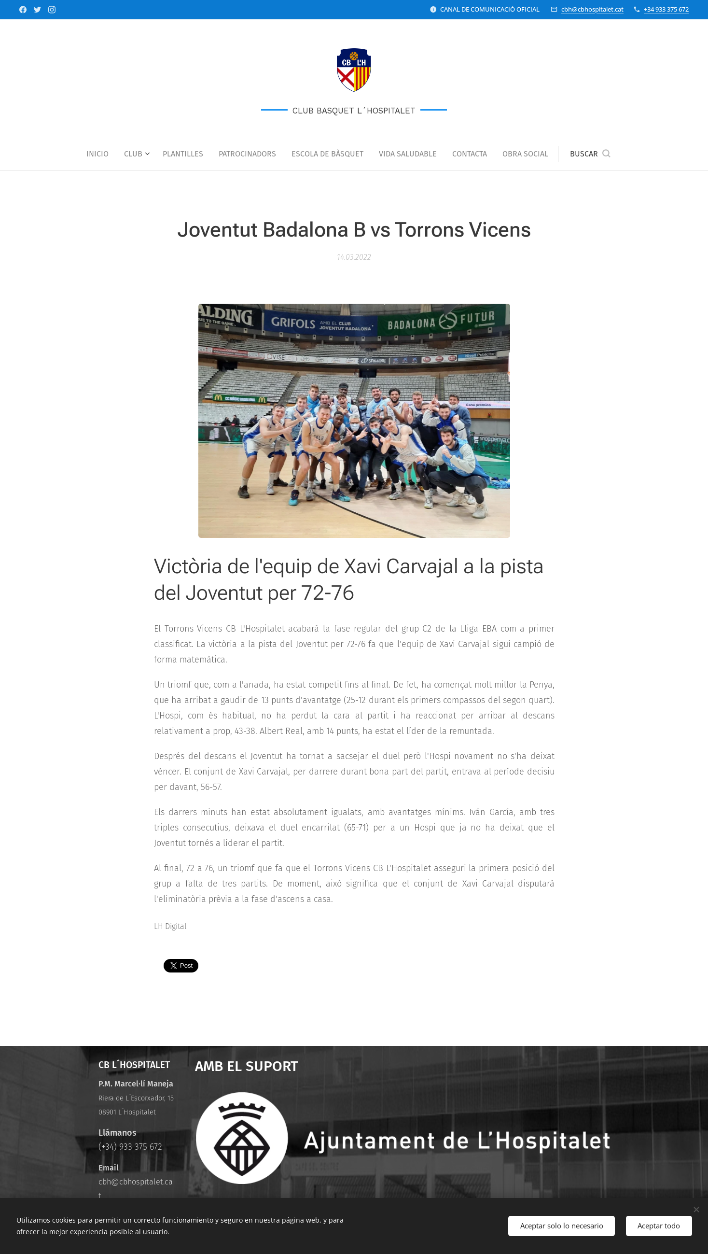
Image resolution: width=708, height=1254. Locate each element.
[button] (590, 154)
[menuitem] (101, 154)
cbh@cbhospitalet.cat (592, 9)
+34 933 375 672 (666, 9)
